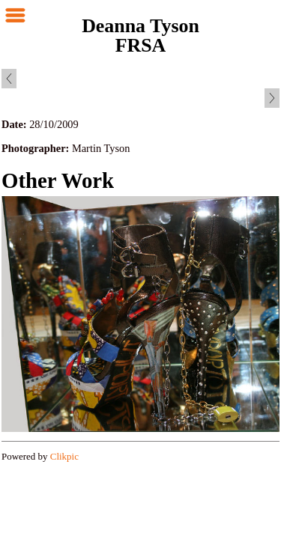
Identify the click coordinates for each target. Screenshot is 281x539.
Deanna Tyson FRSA (140, 35)
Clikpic (64, 456)
